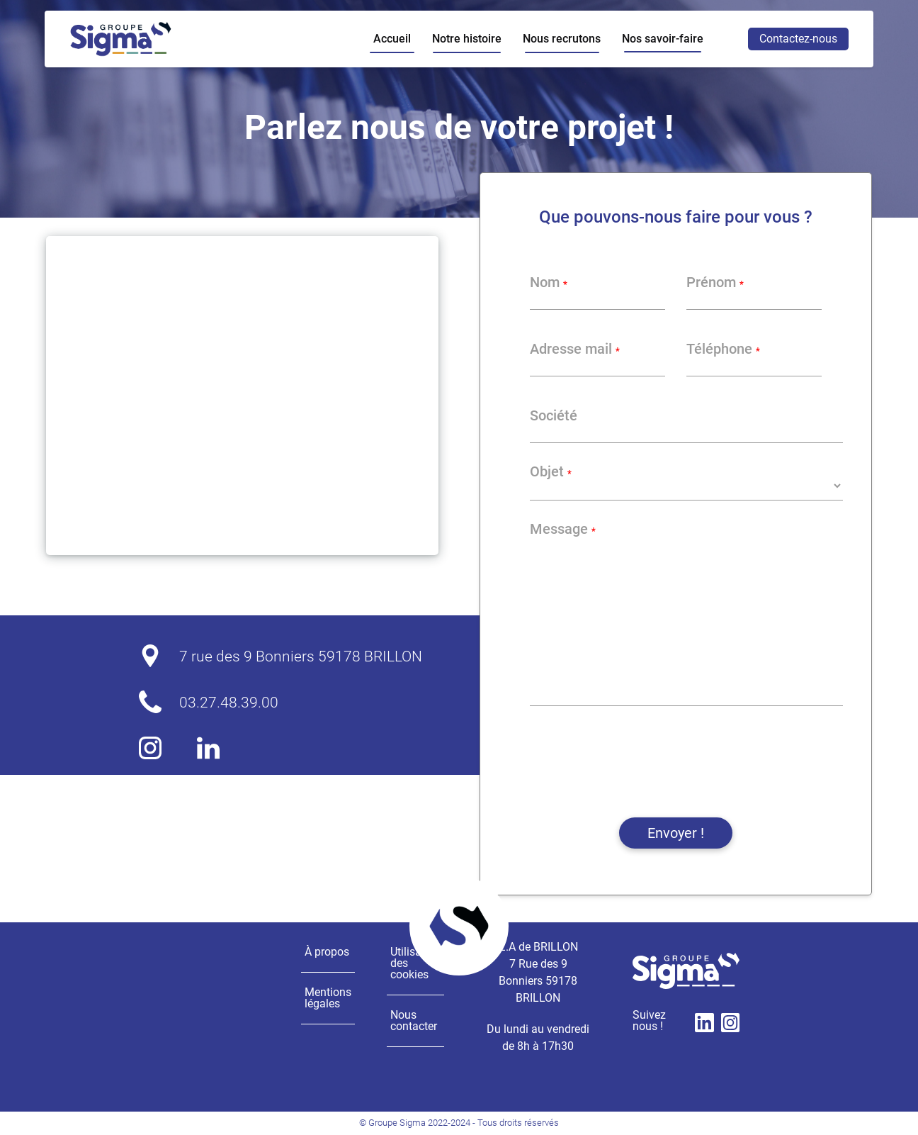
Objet (551, 471)
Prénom (715, 282)
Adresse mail (575, 349)
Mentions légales (328, 997)
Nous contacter (413, 1020)
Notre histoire (467, 38)
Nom (548, 282)
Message (563, 529)
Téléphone (723, 349)
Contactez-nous (798, 38)
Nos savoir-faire (662, 38)
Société (553, 415)
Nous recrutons (562, 38)
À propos (327, 951)
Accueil (392, 38)
